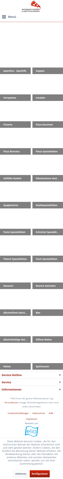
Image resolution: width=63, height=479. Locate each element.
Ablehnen (20, 473)
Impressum (31, 418)
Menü (9, 16)
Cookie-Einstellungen (18, 413)
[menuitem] (31, 16)
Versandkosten (11, 402)
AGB (51, 413)
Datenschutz (38, 413)
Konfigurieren (40, 473)
